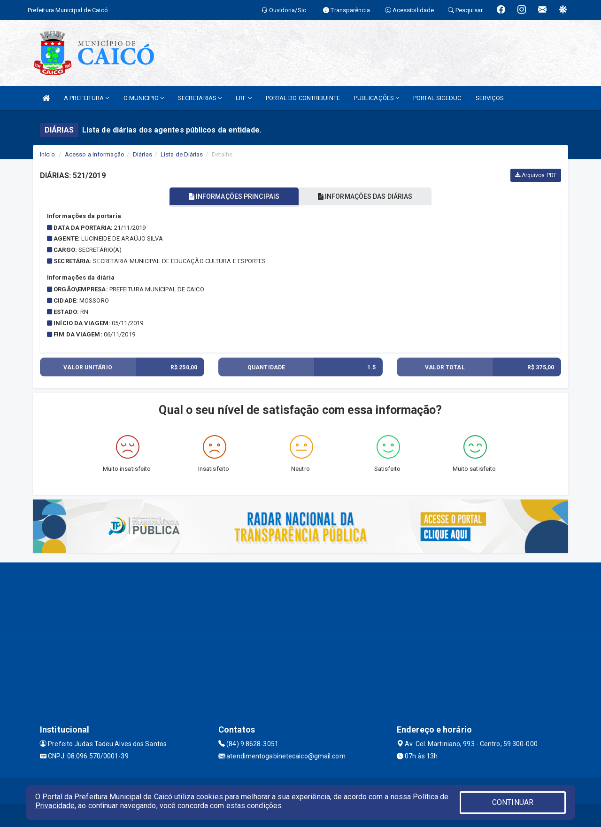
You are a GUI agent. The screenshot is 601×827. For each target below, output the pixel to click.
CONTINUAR (512, 802)
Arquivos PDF (535, 175)
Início (47, 154)
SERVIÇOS (490, 97)
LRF (244, 97)
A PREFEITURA (86, 97)
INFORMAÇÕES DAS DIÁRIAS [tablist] (365, 196)
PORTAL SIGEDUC (437, 97)
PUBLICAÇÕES (376, 97)
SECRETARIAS (200, 97)
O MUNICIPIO (143, 97)
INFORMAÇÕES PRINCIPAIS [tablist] (233, 196)
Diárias (142, 154)
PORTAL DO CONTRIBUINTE (303, 97)
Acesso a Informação (94, 154)
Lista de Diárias (182, 154)
